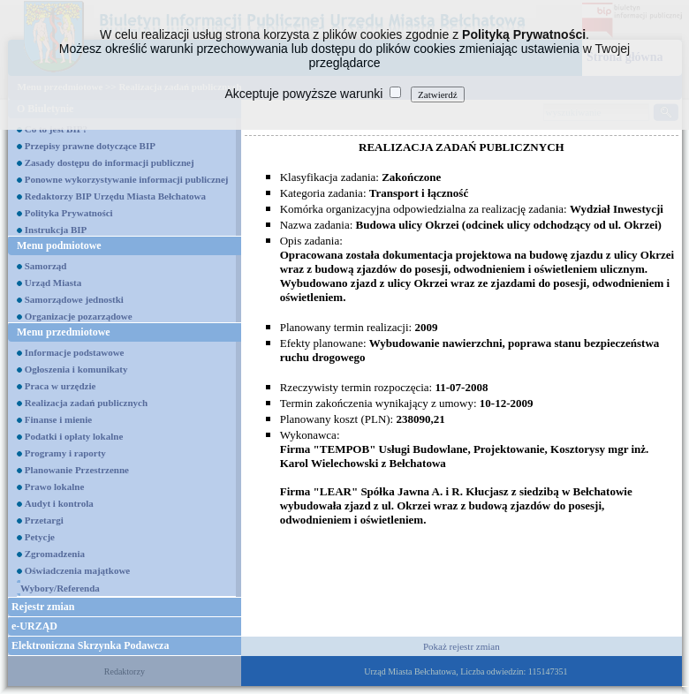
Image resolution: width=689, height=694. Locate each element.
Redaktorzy (124, 671)
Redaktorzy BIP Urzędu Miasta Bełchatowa (115, 196)
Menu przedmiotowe (63, 332)
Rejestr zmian (42, 606)
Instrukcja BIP (56, 229)
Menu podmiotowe (59, 245)
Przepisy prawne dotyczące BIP (90, 145)
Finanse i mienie (58, 419)
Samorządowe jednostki (74, 299)
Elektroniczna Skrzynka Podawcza (90, 645)
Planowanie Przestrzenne (77, 469)
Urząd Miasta (53, 282)
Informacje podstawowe (75, 352)
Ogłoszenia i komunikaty (76, 369)
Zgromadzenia (55, 553)
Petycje (40, 537)
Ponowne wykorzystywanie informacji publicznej (127, 179)
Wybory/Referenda (60, 588)
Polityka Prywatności (69, 212)
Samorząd (46, 265)
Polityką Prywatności (524, 34)
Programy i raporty (65, 453)
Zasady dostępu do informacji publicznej (109, 162)
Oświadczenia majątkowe (77, 570)
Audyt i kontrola (59, 503)
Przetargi (44, 520)
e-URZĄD (34, 626)
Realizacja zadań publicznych (86, 402)
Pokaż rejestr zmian (461, 646)
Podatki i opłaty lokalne (74, 436)
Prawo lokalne (55, 486)
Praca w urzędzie (60, 386)
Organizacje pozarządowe (78, 316)
